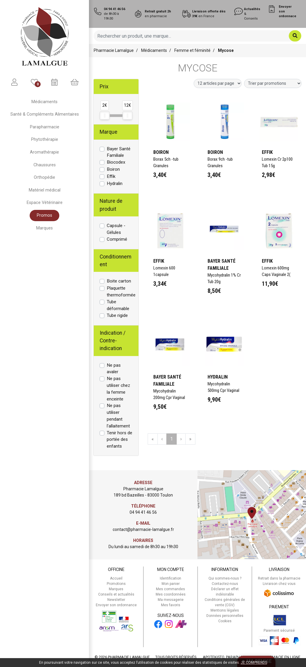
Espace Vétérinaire (45, 202)
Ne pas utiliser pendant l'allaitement (118, 415)
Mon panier (171, 584)
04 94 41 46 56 (143, 512)
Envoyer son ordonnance (116, 605)
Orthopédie (44, 177)
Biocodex (116, 162)
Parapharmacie (44, 127)
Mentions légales (225, 610)
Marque (108, 132)
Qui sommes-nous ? (224, 578)
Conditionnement (115, 260)
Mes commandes (170, 589)
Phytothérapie (44, 139)
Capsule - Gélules (116, 229)
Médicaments (44, 101)
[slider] (105, 115)
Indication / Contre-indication (112, 341)
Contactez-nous (225, 584)
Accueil (116, 578)
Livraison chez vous (279, 584)
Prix (104, 87)
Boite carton (119, 281)
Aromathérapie (44, 152)
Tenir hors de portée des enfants (119, 439)
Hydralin (114, 183)
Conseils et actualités (116, 594)
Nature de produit (111, 205)
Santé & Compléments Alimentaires (44, 114)
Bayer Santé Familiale (118, 152)
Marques (44, 228)
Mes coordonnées (171, 594)
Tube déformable (118, 305)
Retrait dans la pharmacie (279, 578)
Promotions (116, 584)
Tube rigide (117, 315)
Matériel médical (44, 190)
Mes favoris (170, 605)
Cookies (225, 621)
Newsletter (116, 600)
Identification (170, 578)
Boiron (113, 169)
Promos (44, 215)
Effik (111, 176)
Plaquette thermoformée (121, 291)
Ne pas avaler (114, 369)
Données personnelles (224, 616)
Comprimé (117, 239)
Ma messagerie (171, 600)
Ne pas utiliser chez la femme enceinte (118, 388)
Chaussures (45, 164)
